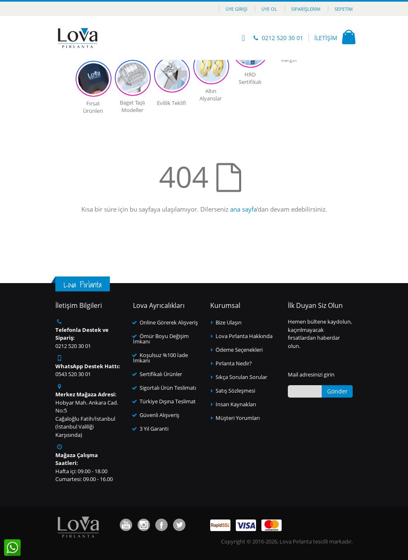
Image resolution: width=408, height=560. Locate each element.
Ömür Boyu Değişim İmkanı (161, 338)
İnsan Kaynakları (236, 404)
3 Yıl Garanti (154, 428)
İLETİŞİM (325, 38)
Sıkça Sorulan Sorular (241, 377)
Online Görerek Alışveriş (169, 322)
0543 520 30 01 (73, 374)
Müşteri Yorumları (238, 418)
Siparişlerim (305, 9)
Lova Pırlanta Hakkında (244, 336)
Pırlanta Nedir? (234, 363)
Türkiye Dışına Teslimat (168, 401)
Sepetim (343, 9)
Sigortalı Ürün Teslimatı (168, 387)
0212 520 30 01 (282, 38)
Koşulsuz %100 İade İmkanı (160, 357)
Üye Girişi (236, 9)
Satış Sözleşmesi (235, 390)
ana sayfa (243, 209)
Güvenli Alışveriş (159, 415)
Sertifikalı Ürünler (161, 374)
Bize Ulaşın (229, 322)
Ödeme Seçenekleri (239, 349)
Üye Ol (269, 9)
